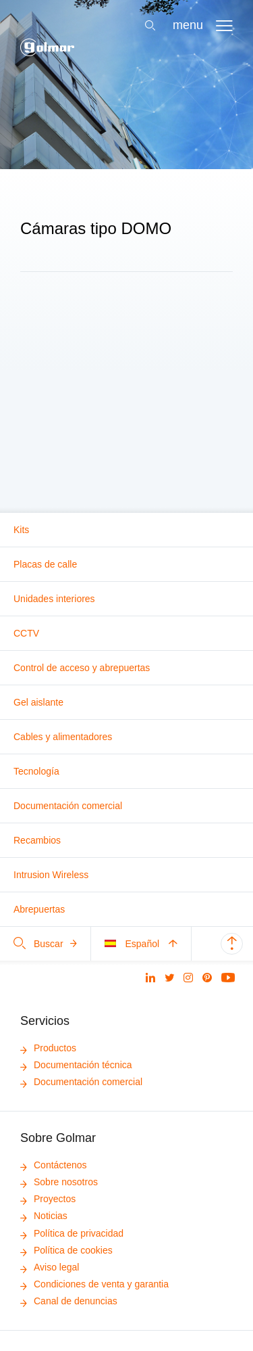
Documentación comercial (67, 805)
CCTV (26, 633)
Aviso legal (49, 1267)
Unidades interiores (54, 598)
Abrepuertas (39, 909)
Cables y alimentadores (62, 736)
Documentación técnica (76, 1064)
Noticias (43, 1215)
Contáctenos (53, 1165)
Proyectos (48, 1198)
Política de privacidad (71, 1233)
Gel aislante (38, 702)
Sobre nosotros (59, 1181)
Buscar (45, 944)
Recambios (37, 840)
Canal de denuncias (68, 1301)
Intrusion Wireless (50, 874)
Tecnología (36, 771)
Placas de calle (45, 564)
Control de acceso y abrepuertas (81, 667)
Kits (21, 529)
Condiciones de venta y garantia (94, 1284)
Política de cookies (66, 1250)
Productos (48, 1048)
